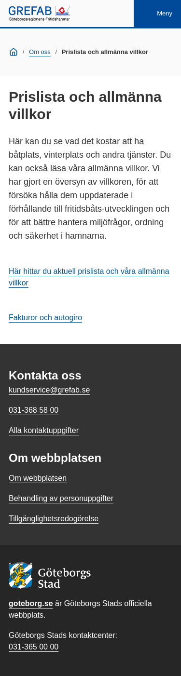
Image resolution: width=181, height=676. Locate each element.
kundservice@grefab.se (49, 390)
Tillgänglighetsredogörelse (53, 518)
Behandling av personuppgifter (61, 498)
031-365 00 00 (33, 647)
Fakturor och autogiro (45, 317)
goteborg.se (31, 603)
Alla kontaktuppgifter (44, 430)
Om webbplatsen (38, 478)
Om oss (40, 51)
